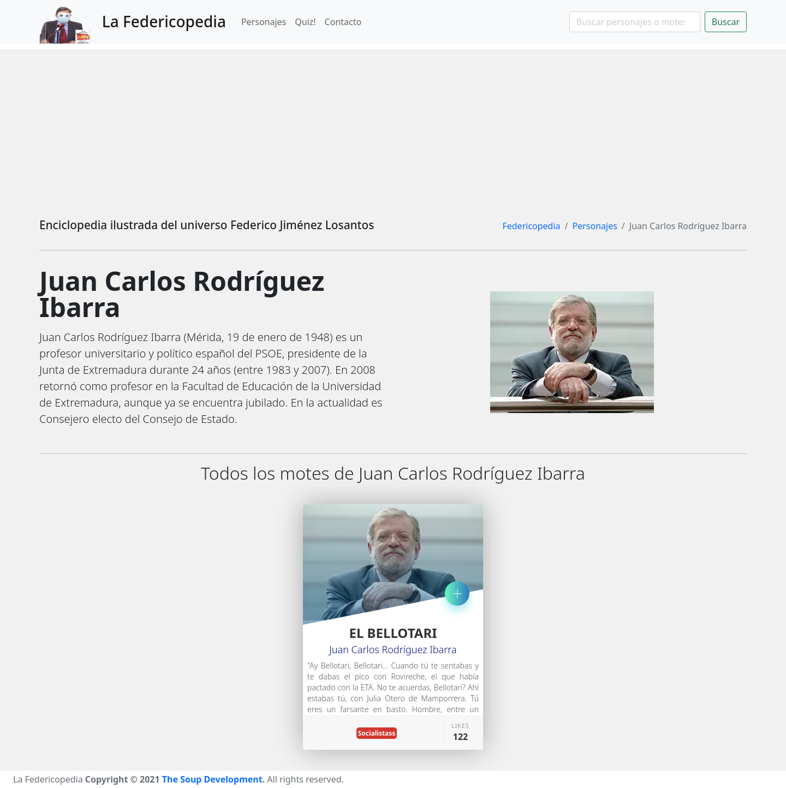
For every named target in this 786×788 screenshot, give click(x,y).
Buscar (726, 22)
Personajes (263, 22)
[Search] (634, 21)
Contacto (343, 22)
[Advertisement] (393, 125)
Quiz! (305, 22)
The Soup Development (212, 779)
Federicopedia (531, 226)
